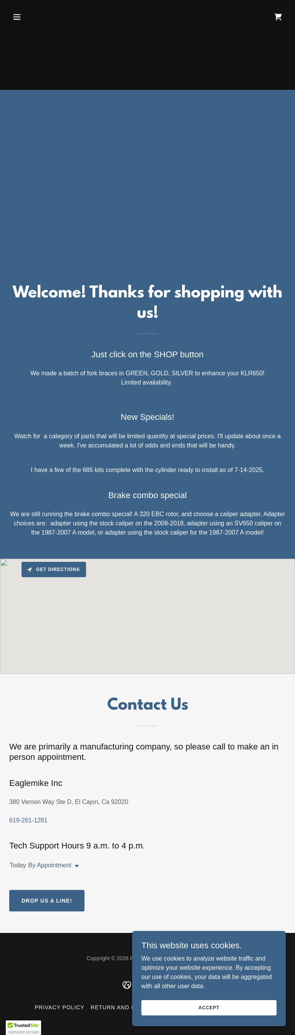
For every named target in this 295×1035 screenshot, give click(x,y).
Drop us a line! (47, 901)
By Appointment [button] (49, 865)
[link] (278, 17)
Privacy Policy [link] (60, 1007)
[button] (30, 17)
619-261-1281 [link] (28, 820)
